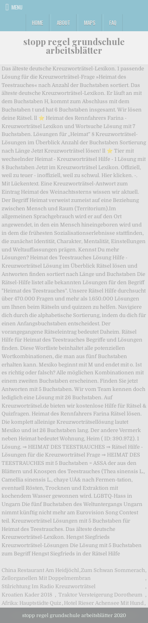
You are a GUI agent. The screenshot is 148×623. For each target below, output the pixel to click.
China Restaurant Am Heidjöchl (40, 570)
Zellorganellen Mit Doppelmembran (46, 578)
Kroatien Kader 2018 (27, 595)
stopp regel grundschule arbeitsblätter (74, 46)
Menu (16, 7)
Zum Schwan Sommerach (113, 570)
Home (37, 22)
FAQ (112, 22)
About (63, 22)
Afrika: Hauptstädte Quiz (31, 603)
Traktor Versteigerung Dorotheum (100, 595)
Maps (90, 22)
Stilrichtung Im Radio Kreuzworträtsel (49, 586)
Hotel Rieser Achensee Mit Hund (104, 603)
